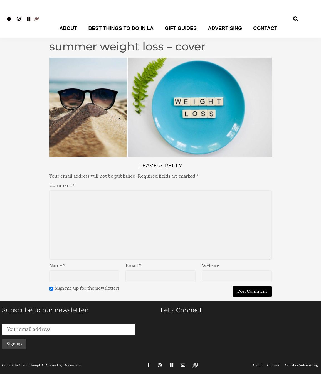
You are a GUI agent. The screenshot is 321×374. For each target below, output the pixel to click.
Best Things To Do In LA (121, 28)
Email (133, 266)
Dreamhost (72, 365)
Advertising (225, 28)
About (68, 28)
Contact (265, 28)
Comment (62, 185)
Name (57, 266)
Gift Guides (181, 28)
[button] (295, 18)
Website (210, 266)
